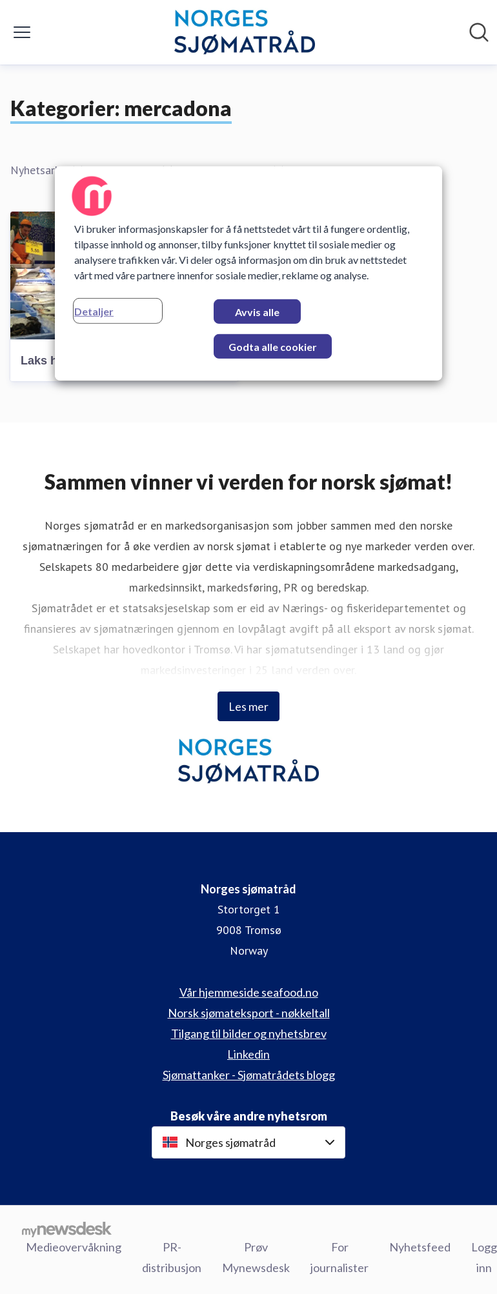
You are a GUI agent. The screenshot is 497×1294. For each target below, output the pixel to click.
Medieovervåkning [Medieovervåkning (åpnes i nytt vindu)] (73, 1247)
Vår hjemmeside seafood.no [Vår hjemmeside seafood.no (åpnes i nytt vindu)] (248, 992)
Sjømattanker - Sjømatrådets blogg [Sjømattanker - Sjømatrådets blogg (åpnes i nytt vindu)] (249, 1075)
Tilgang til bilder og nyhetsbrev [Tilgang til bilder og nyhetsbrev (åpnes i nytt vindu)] (249, 1033)
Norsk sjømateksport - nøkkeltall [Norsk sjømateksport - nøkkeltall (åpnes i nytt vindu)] (249, 1013)
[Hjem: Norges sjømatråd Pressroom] (244, 32)
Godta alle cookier (272, 347)
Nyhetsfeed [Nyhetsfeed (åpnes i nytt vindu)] (420, 1247)
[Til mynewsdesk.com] (66, 1229)
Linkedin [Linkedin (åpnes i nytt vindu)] (248, 1054)
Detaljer (94, 311)
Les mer (248, 706)
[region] (248, 273)
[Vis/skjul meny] (22, 32)
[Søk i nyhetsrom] (479, 32)
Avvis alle (257, 312)
